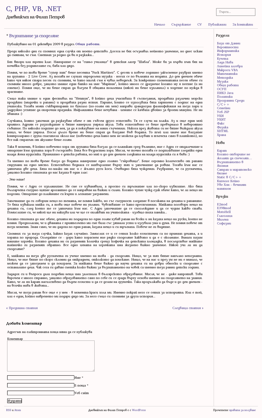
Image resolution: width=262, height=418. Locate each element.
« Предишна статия (22, 308)
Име (77, 377)
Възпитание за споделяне (34, 35)
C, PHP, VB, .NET (33, 8)
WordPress (139, 410)
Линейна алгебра (230, 66)
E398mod (224, 208)
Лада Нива (225, 62)
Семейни (223, 108)
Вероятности (227, 47)
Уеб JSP (223, 112)
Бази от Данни (228, 43)
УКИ (220, 116)
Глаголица (224, 216)
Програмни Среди (230, 100)
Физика (222, 127)
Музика (222, 81)
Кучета (222, 58)
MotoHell (224, 212)
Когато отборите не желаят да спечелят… (234, 156)
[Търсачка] (234, 12)
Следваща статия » (187, 308)
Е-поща (80, 385)
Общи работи (87, 44)
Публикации (217, 24)
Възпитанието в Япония (230, 164)
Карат (222, 150)
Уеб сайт (81, 393)
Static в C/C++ (229, 177)
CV (199, 24)
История (224, 55)
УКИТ (221, 119)
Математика (227, 74)
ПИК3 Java (225, 93)
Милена (222, 219)
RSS (8, 410)
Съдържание (181, 24)
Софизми (224, 223)
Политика (225, 96)
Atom (17, 410)
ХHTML (222, 131)
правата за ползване (242, 410)
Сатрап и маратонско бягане (234, 171)
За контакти (243, 24)
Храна (221, 135)
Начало (159, 24)
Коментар (15, 339)
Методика (225, 77)
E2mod (222, 204)
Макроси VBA (227, 70)
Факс (221, 123)
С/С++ (223, 104)
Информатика (228, 51)
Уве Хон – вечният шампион (231, 187)
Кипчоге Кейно (228, 181)
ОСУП (221, 89)
